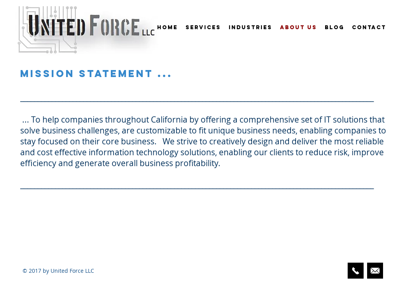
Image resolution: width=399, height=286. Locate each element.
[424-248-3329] (356, 271)
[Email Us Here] (375, 271)
